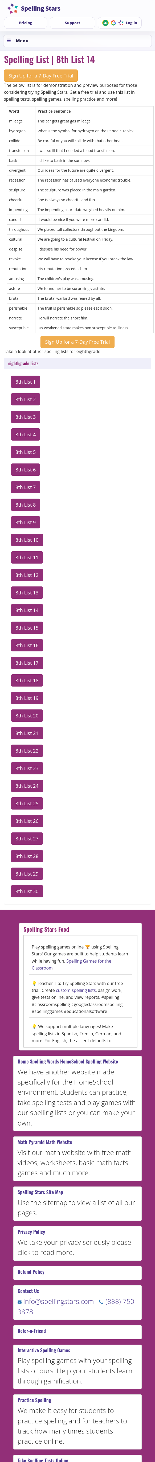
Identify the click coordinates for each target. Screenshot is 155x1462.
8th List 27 (27, 838)
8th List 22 (27, 751)
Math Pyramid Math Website (45, 1142)
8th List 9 (25, 522)
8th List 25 (27, 803)
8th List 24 (27, 786)
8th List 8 (25, 505)
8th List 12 (27, 575)
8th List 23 (27, 768)
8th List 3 (25, 417)
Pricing (25, 22)
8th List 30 (27, 891)
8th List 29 (27, 873)
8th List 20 (27, 715)
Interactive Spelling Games (44, 1350)
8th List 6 (25, 469)
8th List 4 (25, 434)
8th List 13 (27, 592)
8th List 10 (27, 540)
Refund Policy (31, 1271)
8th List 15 (27, 628)
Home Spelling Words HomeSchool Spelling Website (68, 1061)
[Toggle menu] (77, 41)
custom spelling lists (76, 990)
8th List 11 (27, 557)
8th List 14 (27, 610)
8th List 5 (25, 452)
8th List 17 (27, 663)
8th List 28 (27, 856)
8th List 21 (27, 733)
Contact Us (28, 1290)
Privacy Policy (31, 1231)
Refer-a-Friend (32, 1330)
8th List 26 (27, 821)
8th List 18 (27, 680)
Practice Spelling (34, 1400)
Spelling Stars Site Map (40, 1192)
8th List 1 (25, 382)
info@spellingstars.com (56, 1301)
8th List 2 (25, 399)
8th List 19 (27, 698)
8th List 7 (25, 487)
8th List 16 (27, 645)
